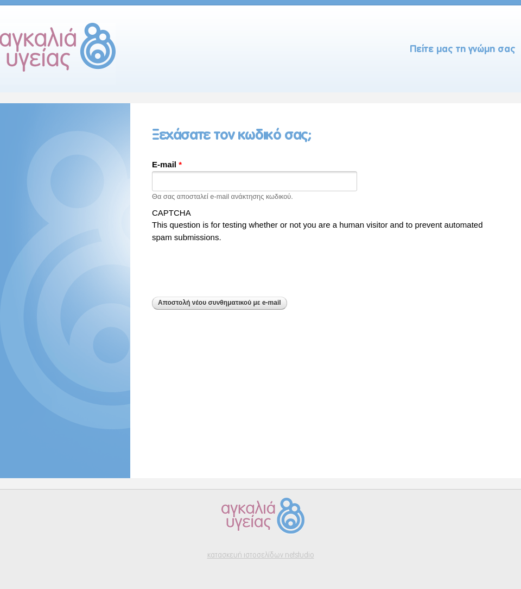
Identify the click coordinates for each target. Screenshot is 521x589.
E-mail (167, 164)
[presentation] (234, 264)
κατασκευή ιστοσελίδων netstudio (260, 556)
